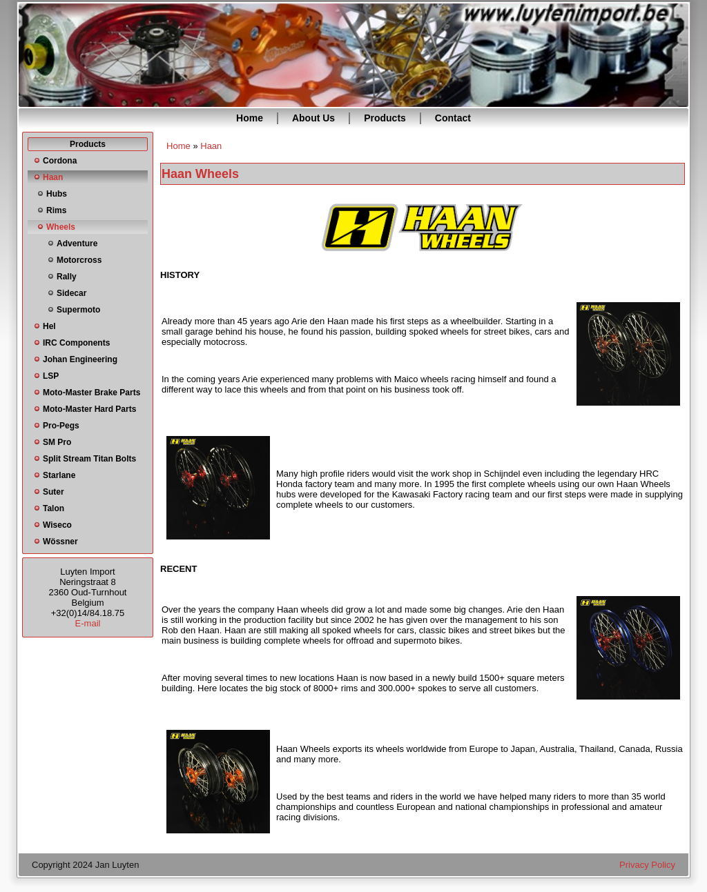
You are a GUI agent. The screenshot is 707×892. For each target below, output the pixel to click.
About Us (313, 117)
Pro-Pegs (61, 425)
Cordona (60, 161)
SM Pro (57, 442)
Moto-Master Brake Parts (91, 392)
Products (385, 117)
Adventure (77, 243)
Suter (53, 492)
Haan (53, 177)
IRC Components (76, 343)
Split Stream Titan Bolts (89, 459)
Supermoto (78, 310)
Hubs (56, 194)
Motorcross (79, 260)
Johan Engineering (80, 359)
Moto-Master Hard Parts (89, 409)
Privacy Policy (647, 865)
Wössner (60, 541)
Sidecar (71, 293)
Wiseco (57, 525)
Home (249, 117)
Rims (56, 210)
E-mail (88, 623)
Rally (67, 276)
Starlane (59, 475)
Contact (453, 117)
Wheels (60, 227)
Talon (53, 508)
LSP (51, 376)
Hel (49, 326)
